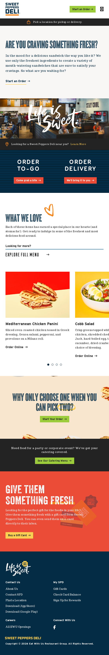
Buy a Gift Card (17, 535)
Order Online (16, 347)
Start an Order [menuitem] (82, 9)
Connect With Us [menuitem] (64, 620)
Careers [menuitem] (10, 620)
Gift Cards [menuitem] (60, 589)
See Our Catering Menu (53, 460)
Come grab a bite (26, 180)
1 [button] (48, 365)
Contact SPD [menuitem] (14, 594)
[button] (54, 22)
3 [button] (57, 365)
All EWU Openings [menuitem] (18, 626)
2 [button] (52, 365)
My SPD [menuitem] (58, 582)
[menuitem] (12, 9)
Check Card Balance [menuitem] (67, 594)
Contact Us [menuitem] (12, 582)
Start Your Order (53, 419)
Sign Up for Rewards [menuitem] (67, 600)
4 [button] (61, 365)
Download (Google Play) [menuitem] (21, 611)
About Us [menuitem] (11, 589)
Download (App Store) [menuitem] (20, 606)
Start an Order (15, 81)
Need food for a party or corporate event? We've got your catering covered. (54, 450)
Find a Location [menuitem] (16, 600)
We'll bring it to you (78, 180)
